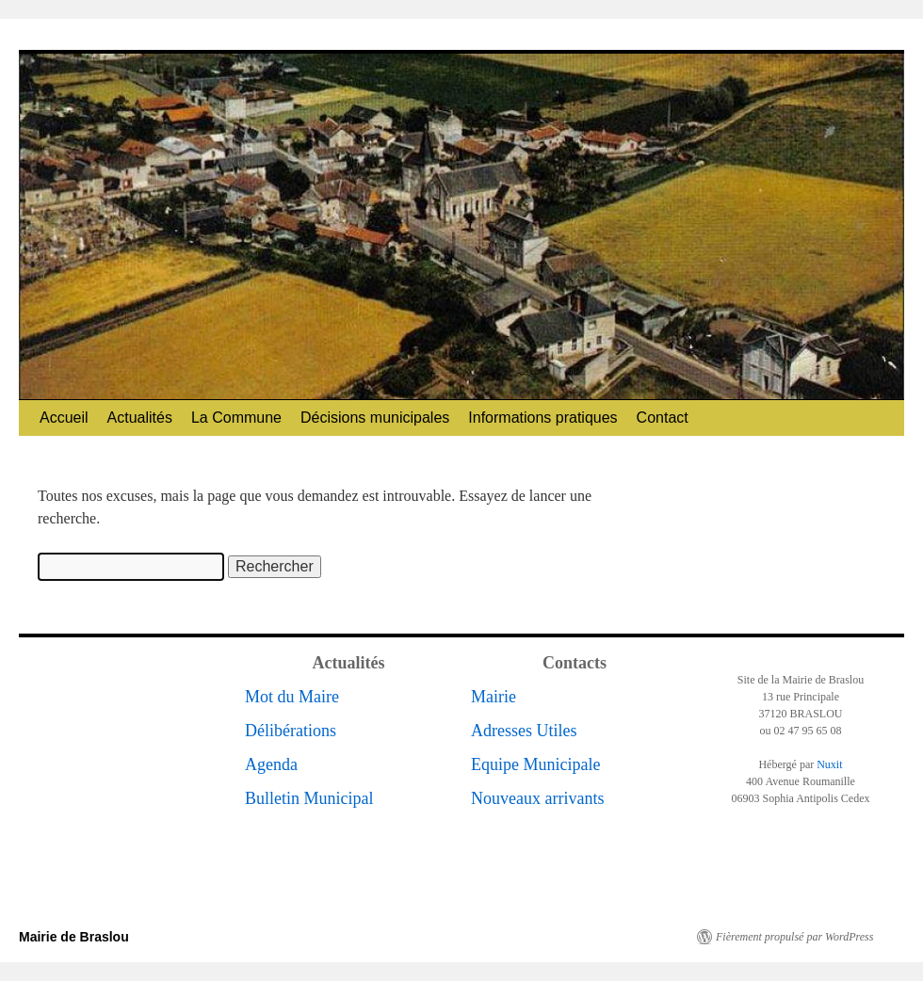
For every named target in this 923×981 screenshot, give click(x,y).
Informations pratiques (542, 418)
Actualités (139, 418)
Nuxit (829, 764)
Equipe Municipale (535, 764)
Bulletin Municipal (309, 798)
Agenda (271, 764)
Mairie (493, 696)
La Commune (236, 418)
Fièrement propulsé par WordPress (794, 936)
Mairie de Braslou (74, 936)
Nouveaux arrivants (537, 798)
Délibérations (290, 730)
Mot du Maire (292, 696)
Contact (662, 418)
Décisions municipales (374, 418)
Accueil (64, 418)
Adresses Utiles (523, 730)
